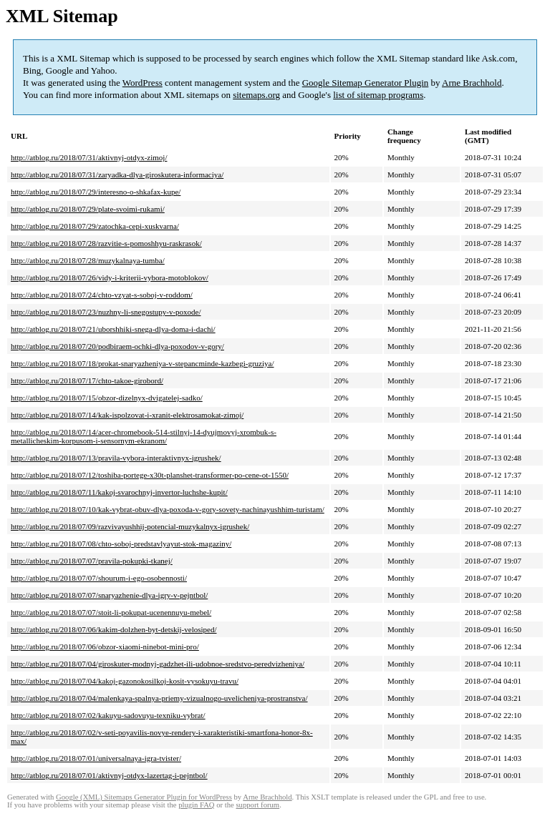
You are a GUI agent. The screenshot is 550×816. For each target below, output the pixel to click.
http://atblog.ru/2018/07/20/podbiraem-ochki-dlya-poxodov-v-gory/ (117, 346)
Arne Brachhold (471, 82)
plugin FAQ (196, 805)
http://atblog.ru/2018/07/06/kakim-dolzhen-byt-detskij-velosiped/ (113, 629)
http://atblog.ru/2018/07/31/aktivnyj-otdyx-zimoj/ (89, 157)
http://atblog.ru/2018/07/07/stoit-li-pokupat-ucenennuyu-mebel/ (111, 612)
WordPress (142, 82)
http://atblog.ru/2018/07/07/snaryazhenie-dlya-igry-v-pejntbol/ (109, 595)
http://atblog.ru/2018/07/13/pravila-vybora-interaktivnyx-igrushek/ (116, 457)
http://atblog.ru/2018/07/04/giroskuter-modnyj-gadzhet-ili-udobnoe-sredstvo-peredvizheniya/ (157, 663)
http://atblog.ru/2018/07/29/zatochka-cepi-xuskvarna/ (95, 226)
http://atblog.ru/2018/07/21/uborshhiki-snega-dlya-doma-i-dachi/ (113, 329)
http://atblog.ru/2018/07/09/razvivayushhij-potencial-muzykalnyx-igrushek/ (130, 526)
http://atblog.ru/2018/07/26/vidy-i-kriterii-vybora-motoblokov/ (109, 277)
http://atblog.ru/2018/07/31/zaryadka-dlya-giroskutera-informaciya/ (117, 174)
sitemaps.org (256, 94)
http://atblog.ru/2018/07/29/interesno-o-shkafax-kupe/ (95, 191)
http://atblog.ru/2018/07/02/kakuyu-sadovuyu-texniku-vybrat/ (108, 715)
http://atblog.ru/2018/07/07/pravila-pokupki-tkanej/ (92, 560)
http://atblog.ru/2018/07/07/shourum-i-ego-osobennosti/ (99, 578)
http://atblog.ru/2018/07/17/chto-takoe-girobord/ (87, 380)
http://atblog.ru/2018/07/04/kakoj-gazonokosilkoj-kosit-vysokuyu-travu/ (124, 681)
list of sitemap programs (378, 94)
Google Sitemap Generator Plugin (365, 82)
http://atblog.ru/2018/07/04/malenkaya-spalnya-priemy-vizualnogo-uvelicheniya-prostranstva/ (159, 698)
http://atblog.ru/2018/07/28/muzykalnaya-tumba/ (88, 260)
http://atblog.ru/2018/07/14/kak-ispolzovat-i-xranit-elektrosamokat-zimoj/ (127, 415)
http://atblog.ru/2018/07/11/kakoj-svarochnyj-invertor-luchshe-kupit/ (119, 492)
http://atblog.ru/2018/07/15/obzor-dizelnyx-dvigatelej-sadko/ (107, 397)
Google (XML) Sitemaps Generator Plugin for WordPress (144, 797)
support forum (257, 805)
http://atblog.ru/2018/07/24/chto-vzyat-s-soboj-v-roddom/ (102, 294)
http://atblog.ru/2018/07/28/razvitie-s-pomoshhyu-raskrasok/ (106, 243)
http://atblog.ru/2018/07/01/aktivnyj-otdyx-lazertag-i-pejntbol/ (109, 775)
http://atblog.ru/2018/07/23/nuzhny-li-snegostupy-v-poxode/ (106, 312)
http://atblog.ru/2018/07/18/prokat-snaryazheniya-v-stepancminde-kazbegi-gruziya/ (142, 363)
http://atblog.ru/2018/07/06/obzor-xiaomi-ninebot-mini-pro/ (105, 646)
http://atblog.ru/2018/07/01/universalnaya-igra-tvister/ (96, 758)
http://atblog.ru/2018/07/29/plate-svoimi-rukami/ (88, 209)
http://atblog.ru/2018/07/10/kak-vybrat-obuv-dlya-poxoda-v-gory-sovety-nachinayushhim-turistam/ (167, 509)
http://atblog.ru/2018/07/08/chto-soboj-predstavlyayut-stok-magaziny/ (121, 543)
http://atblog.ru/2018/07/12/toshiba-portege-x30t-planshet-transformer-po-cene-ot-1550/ (150, 475)
